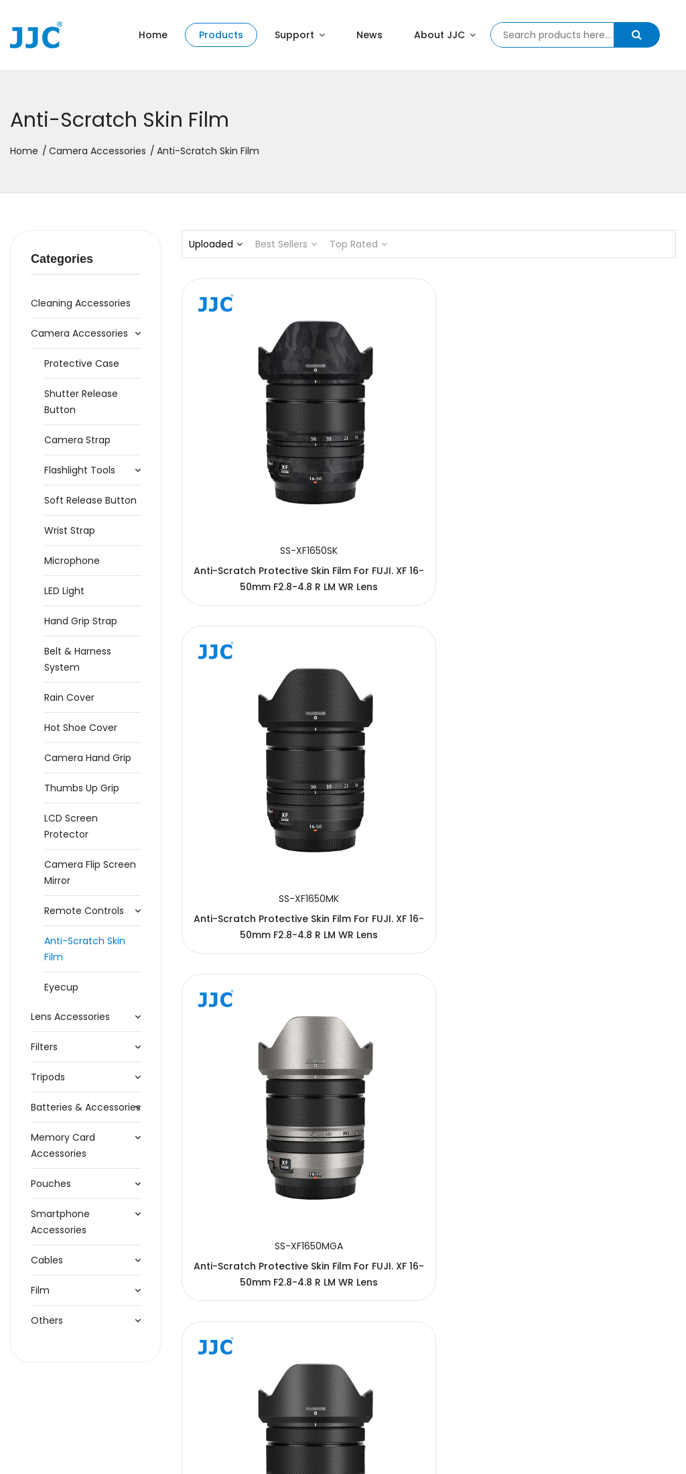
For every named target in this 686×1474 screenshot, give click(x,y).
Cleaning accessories (81, 303)
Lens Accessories (70, 1016)
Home (153, 35)
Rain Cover (69, 697)
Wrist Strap (69, 530)
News (369, 35)
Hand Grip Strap (80, 621)
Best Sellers (286, 244)
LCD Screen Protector (71, 826)
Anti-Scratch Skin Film (84, 949)
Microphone (72, 560)
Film (40, 1290)
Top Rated (358, 244)
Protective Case (81, 363)
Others (47, 1320)
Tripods (48, 1077)
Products (221, 35)
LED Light (64, 591)
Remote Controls (84, 910)
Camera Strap (77, 440)
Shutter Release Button (81, 401)
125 (539, 1283)
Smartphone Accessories (60, 1222)
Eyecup (61, 987)
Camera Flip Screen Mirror (90, 872)
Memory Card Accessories (63, 1145)
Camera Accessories (97, 151)
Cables (47, 1260)
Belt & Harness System (77, 659)
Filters (44, 1047)
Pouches (51, 1183)
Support (300, 35)
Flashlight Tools (79, 470)
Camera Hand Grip (87, 757)
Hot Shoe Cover (80, 727)
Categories (62, 259)
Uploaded (216, 244)
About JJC (445, 35)
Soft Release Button (90, 500)
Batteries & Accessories (86, 1107)
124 (517, 1283)
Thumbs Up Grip (81, 788)
